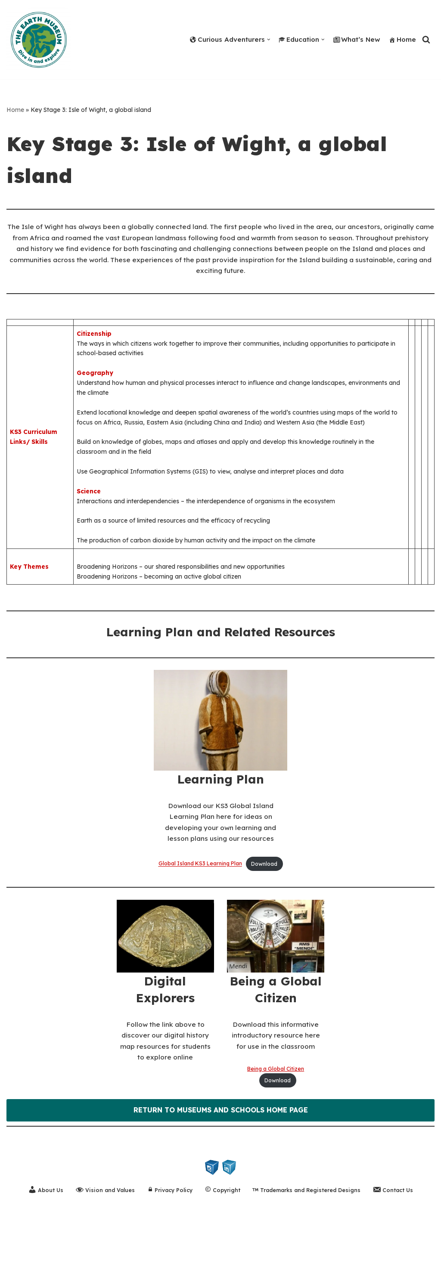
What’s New (354, 39)
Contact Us (399, 1234)
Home (402, 39)
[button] (260, 39)
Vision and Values (100, 1234)
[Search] (426, 39)
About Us (40, 1234)
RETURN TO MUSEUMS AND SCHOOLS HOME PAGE (221, 1154)
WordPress (89, 1256)
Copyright (221, 1234)
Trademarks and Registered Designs (309, 1234)
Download (266, 902)
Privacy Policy (167, 1234)
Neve (15, 1256)
